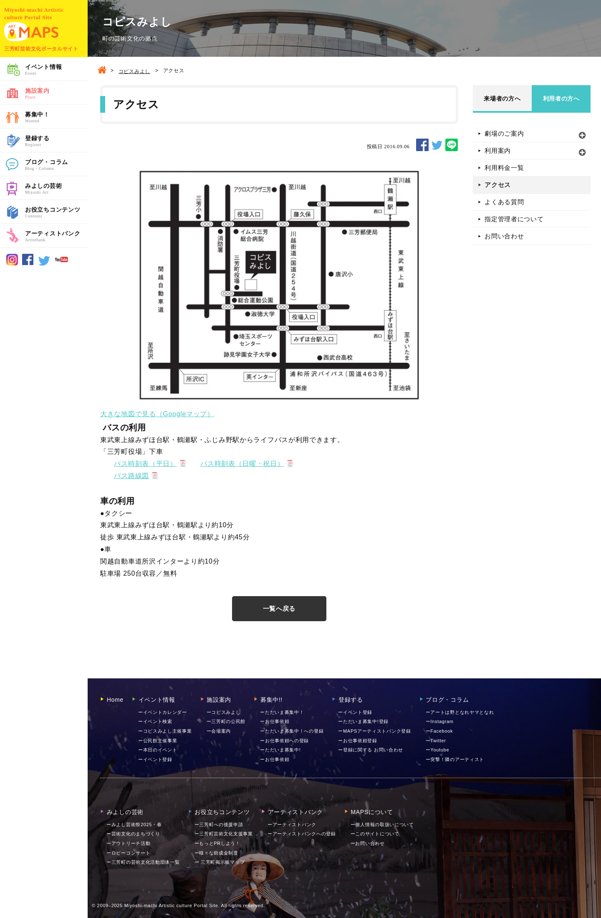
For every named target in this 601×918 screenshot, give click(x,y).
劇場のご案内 (504, 133)
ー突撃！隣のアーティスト (455, 759)
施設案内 (56, 94)
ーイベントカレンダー (162, 712)
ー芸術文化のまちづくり (133, 833)
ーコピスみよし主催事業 (165, 730)
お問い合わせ (504, 236)
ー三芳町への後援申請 (218, 824)
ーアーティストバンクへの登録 (302, 833)
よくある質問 (504, 201)
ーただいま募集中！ (282, 712)
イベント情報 (56, 70)
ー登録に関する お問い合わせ (370, 749)
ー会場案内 (219, 730)
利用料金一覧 (504, 167)
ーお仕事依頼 (274, 721)
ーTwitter (436, 740)
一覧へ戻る (279, 608)
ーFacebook (439, 730)
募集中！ (56, 117)
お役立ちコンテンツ (56, 213)
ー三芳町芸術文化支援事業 (223, 833)
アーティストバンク (56, 236)
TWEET (437, 145)
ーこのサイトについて (375, 833)
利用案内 (498, 150)
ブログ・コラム (56, 165)
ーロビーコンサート (128, 852)
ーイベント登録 (155, 759)
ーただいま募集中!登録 (363, 721)
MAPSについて (368, 812)
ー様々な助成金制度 (216, 852)
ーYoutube (437, 749)
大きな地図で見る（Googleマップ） (157, 413)
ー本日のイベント (157, 749)
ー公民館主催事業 (157, 740)
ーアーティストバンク (292, 824)
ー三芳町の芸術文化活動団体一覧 (143, 862)
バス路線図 (131, 475)
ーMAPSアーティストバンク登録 (374, 730)
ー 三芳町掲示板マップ (219, 862)
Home (112, 699)
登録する (56, 141)
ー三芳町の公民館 (226, 721)
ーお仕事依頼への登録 (284, 740)
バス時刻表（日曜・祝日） (242, 463)
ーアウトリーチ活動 (128, 843)
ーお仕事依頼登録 (357, 740)
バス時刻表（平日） (145, 463)
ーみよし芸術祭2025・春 (134, 824)
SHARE (422, 145)
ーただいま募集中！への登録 (291, 730)
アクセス (498, 184)
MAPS (31, 31)
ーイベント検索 (155, 721)
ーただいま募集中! (280, 749)
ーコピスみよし (224, 712)
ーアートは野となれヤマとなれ (460, 712)
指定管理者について (514, 219)
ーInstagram (440, 721)
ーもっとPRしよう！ (217, 843)
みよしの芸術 (56, 189)
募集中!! (268, 699)
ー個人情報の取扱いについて (382, 824)
